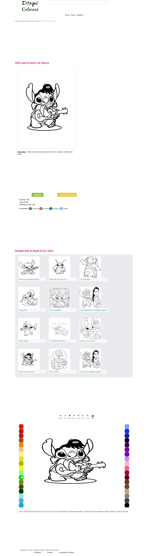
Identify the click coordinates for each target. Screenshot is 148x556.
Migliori (80, 15)
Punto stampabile (55, 310)
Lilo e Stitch (36, 21)
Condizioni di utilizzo (66, 552)
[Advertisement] (74, 42)
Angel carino (23, 310)
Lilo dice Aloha (85, 279)
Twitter (65, 209)
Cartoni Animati (25, 21)
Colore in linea (67, 195)
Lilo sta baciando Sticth (57, 341)
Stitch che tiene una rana (58, 279)
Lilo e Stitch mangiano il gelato (90, 372)
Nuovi (73, 15)
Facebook (35, 209)
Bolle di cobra (54, 372)
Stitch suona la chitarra (26, 372)
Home (67, 15)
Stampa (37, 195)
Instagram (56, 209)
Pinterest (46, 209)
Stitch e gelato (23, 341)
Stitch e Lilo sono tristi (87, 341)
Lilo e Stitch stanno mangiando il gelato (93, 310)
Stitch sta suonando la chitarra (29, 279)
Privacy (50, 552)
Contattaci (37, 552)
